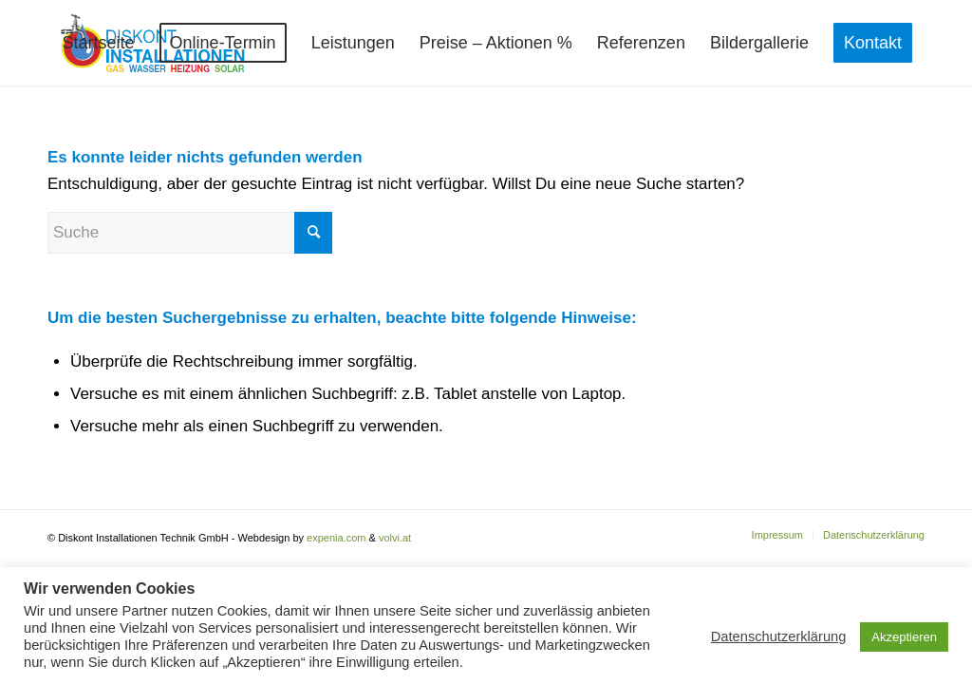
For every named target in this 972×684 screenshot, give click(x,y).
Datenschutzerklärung (779, 636)
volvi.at (395, 537)
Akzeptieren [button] (904, 637)
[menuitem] (98, 43)
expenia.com (336, 537)
